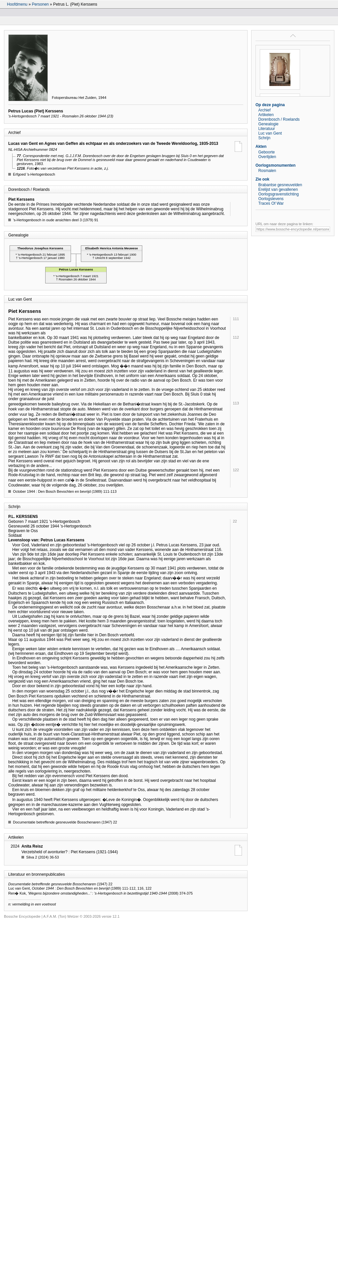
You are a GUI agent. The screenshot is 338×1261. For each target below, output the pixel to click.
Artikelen (266, 114)
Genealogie (268, 124)
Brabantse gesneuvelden (280, 185)
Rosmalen (267, 170)
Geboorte (266, 152)
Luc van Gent (270, 133)
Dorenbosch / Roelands (278, 119)
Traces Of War (271, 203)
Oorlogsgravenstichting (278, 194)
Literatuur (266, 128)
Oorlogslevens (271, 198)
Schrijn (264, 138)
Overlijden (267, 156)
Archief (264, 110)
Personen (40, 4)
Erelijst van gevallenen (278, 189)
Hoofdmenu (17, 4)
